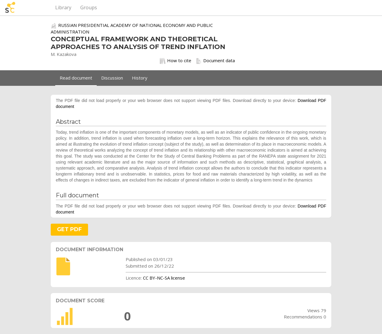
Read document (76, 78)
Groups (88, 7)
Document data (215, 60)
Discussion (112, 78)
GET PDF (69, 229)
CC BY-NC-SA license (164, 278)
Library (63, 7)
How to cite (175, 60)
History (139, 78)
